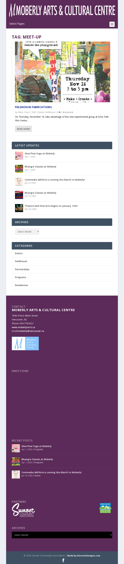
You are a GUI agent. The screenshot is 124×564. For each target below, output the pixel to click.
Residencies (21, 285)
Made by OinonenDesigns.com (83, 555)
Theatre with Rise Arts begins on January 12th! (51, 205)
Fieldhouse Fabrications (33, 107)
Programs (20, 277)
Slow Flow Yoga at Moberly (40, 153)
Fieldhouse (50, 112)
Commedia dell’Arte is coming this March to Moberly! (55, 179)
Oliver (20, 112)
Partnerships (22, 269)
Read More (23, 128)
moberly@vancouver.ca (31, 330)
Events (41, 112)
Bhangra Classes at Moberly (40, 166)
